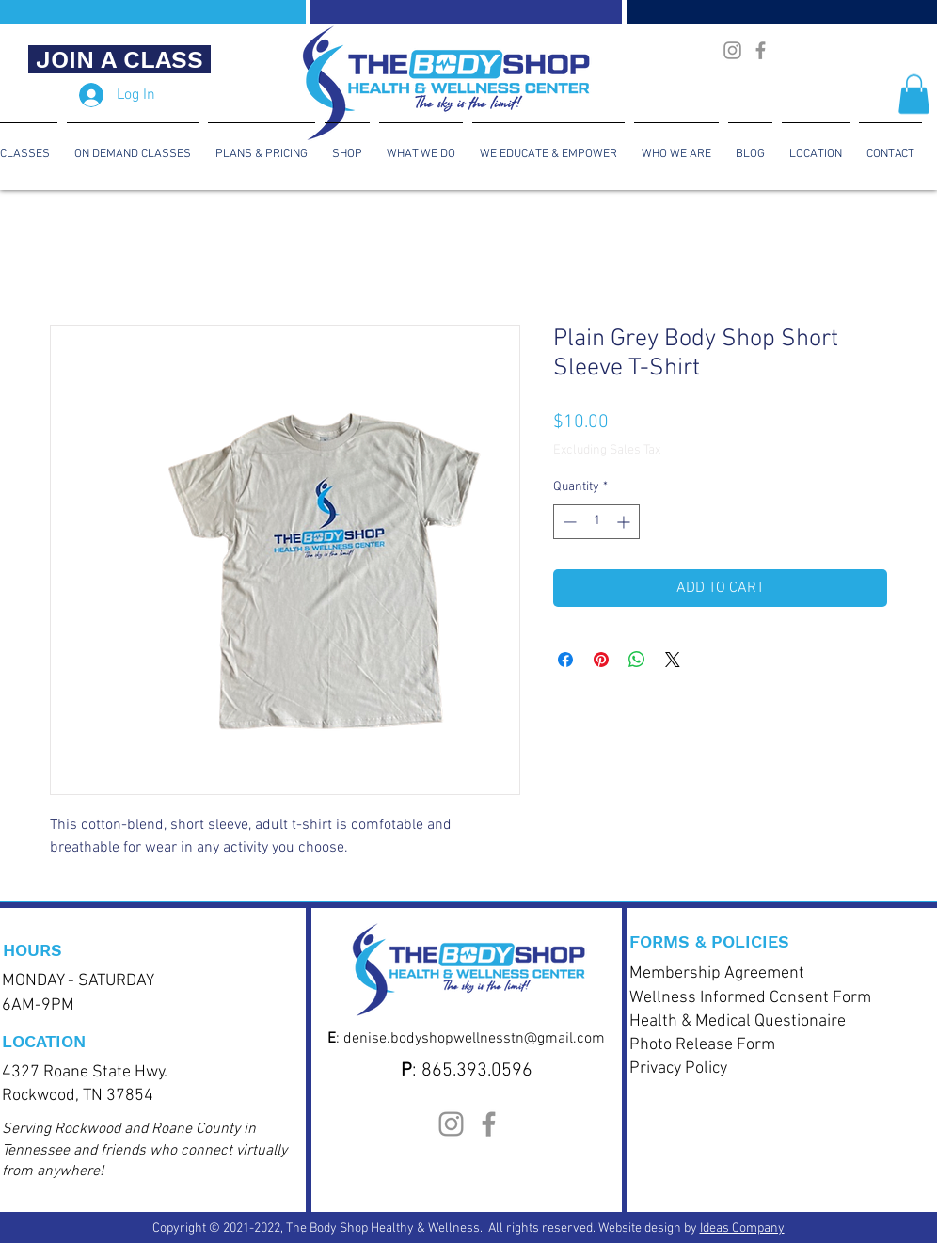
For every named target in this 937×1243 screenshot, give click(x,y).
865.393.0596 (476, 1071)
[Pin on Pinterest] (601, 659)
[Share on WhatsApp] (637, 659)
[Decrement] (568, 521)
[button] (913, 94)
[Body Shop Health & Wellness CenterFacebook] (760, 50)
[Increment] (625, 521)
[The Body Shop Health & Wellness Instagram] (732, 50)
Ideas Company (742, 1228)
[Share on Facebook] (565, 659)
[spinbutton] (596, 521)
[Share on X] (672, 659)
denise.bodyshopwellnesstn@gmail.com (474, 1038)
